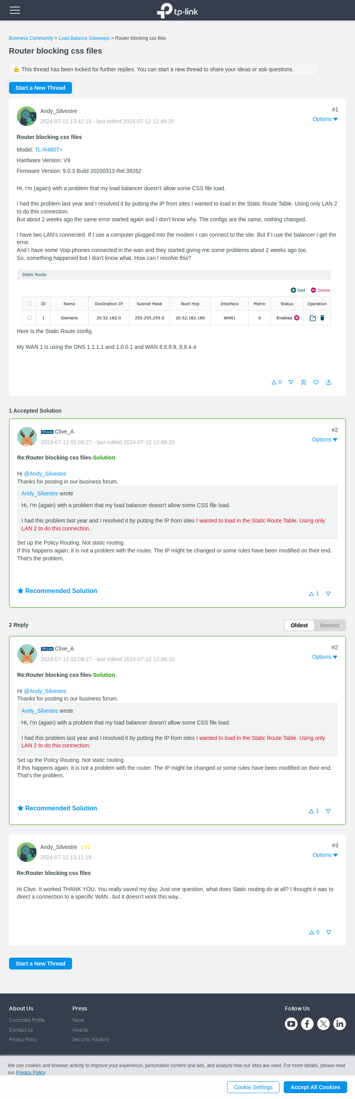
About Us (21, 1008)
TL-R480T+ (49, 149)
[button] (328, 382)
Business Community (31, 38)
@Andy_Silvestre (45, 474)
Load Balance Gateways (84, 38)
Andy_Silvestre (59, 111)
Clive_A (64, 431)
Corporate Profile (27, 1020)
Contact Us (21, 1030)
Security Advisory (90, 1039)
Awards (80, 1030)
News (78, 1020)
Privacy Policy (23, 1039)
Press (79, 1008)
